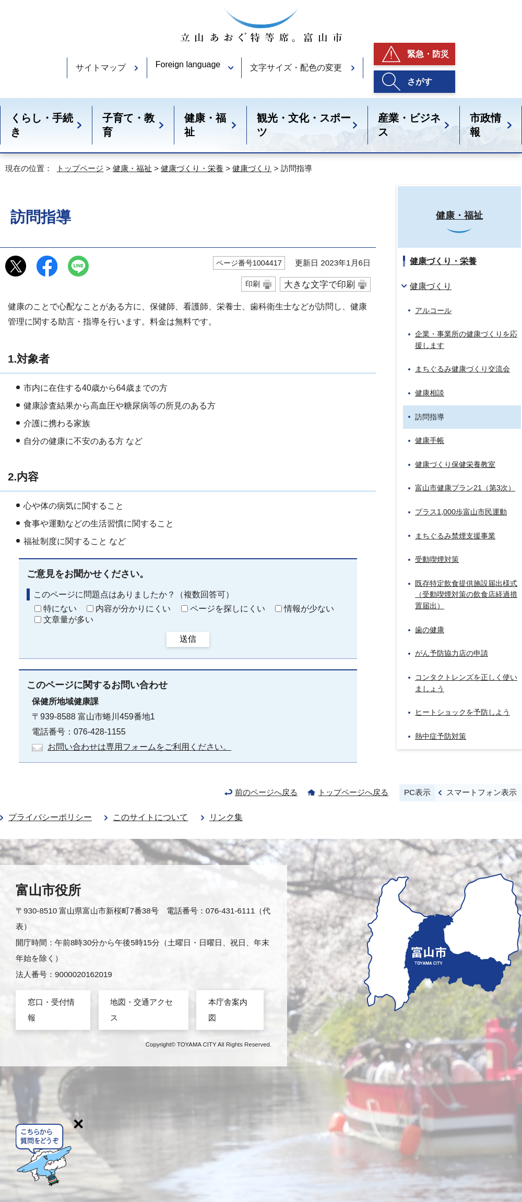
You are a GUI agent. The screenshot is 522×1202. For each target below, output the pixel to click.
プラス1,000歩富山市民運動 (461, 512)
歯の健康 (429, 630)
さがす (419, 81)
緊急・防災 (428, 54)
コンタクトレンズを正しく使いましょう (466, 683)
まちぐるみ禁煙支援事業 (455, 536)
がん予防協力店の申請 (451, 653)
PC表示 (417, 792)
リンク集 (226, 817)
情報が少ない (309, 608)
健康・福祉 (205, 125)
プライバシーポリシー (50, 817)
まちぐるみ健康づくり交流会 (462, 369)
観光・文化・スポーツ (304, 125)
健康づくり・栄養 (192, 168)
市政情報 (485, 125)
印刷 (252, 284)
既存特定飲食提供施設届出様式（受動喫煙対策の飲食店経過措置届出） (466, 594)
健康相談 (429, 393)
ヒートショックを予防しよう (462, 712)
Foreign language (188, 64)
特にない (60, 608)
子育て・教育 (128, 125)
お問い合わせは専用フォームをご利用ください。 (139, 746)
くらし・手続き (41, 125)
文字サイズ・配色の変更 (296, 67)
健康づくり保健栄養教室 (455, 464)
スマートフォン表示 (481, 792)
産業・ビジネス (409, 125)
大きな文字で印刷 (319, 284)
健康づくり (251, 168)
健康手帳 (429, 440)
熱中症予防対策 (440, 736)
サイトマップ (101, 67)
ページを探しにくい (227, 608)
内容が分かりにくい (133, 608)
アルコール (433, 310)
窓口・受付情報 (51, 1009)
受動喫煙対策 (437, 559)
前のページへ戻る (266, 792)
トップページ (79, 168)
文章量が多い (68, 619)
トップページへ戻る (353, 792)
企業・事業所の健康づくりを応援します (466, 340)
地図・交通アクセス (141, 1009)
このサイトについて (150, 817)
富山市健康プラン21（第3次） (465, 488)
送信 (188, 638)
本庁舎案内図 (227, 1009)
